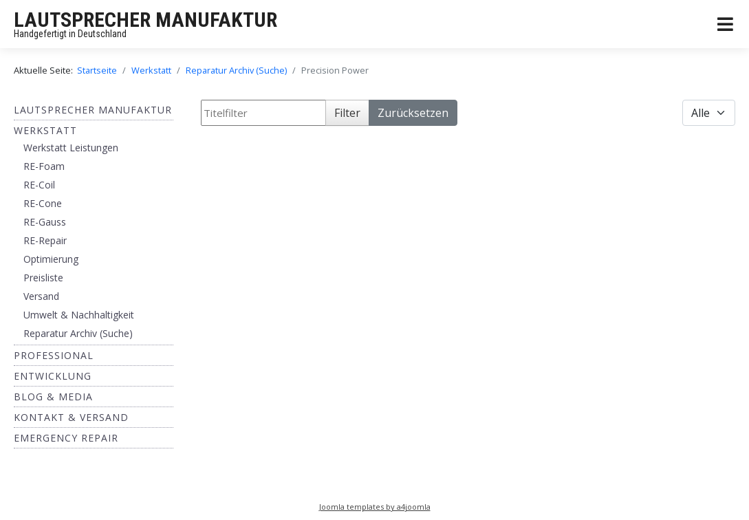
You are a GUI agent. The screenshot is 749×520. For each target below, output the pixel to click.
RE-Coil (39, 184)
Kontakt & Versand (71, 417)
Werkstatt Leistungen (70, 147)
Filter (347, 112)
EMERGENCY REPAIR (66, 437)
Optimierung (50, 259)
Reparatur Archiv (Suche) (78, 333)
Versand (41, 296)
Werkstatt (45, 130)
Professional (54, 355)
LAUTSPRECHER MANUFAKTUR (145, 20)
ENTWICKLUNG (52, 375)
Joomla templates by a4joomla (375, 506)
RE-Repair (45, 240)
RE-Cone (42, 203)
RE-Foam (44, 166)
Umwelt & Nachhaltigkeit (78, 314)
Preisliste (43, 277)
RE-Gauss (44, 221)
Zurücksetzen (413, 112)
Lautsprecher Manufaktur (93, 109)
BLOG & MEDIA (53, 396)
